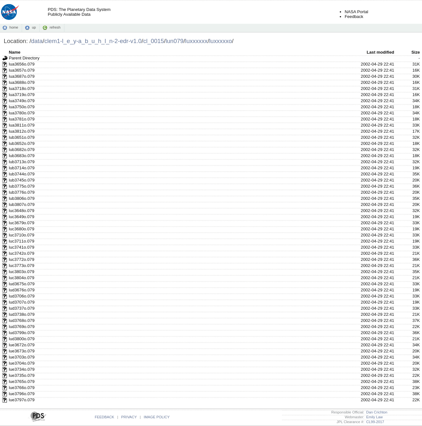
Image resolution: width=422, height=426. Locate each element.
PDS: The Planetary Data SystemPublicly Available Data (79, 12)
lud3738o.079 (22, 314)
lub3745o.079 (22, 180)
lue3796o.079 (22, 393)
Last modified (380, 52)
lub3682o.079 (22, 149)
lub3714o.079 (22, 167)
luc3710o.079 (21, 235)
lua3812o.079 (22, 131)
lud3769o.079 (22, 326)
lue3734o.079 (22, 369)
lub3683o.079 (22, 155)
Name (15, 52)
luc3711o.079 (21, 241)
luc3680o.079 (21, 228)
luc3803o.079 (21, 271)
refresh (54, 27)
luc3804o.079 (21, 277)
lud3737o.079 (22, 308)
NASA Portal (356, 11)
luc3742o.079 (21, 253)
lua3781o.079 (22, 119)
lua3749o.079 (22, 100)
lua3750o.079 (22, 106)
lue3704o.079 (22, 363)
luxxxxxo (220, 41)
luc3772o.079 (21, 259)
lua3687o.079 (22, 76)
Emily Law (373, 417)
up (34, 27)
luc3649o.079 (21, 216)
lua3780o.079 (22, 113)
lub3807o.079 (22, 204)
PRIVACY (128, 417)
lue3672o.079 (22, 344)
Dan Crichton (375, 412)
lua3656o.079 (22, 64)
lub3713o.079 (22, 161)
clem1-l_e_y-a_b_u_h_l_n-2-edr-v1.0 (93, 41)
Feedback (354, 16)
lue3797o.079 (22, 399)
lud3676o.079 (22, 290)
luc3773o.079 (21, 265)
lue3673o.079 (22, 351)
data (37, 41)
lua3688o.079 (22, 82)
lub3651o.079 (22, 137)
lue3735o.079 (22, 375)
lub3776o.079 (22, 192)
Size (415, 52)
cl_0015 (153, 41)
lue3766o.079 (22, 387)
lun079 (174, 41)
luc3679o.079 (21, 222)
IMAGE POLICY (157, 417)
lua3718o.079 (22, 88)
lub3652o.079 (22, 143)
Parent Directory (24, 58)
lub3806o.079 (22, 198)
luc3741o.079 (21, 247)
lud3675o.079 (22, 283)
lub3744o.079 (22, 174)
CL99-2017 (374, 422)
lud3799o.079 (22, 332)
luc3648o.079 (21, 210)
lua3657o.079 (22, 70)
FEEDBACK (104, 417)
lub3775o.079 (22, 186)
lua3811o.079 (22, 125)
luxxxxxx (196, 41)
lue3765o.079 (22, 381)
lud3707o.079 (22, 302)
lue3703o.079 (22, 357)
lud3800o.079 (22, 338)
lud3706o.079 (22, 296)
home (13, 27)
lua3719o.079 (22, 94)
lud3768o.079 (22, 320)
